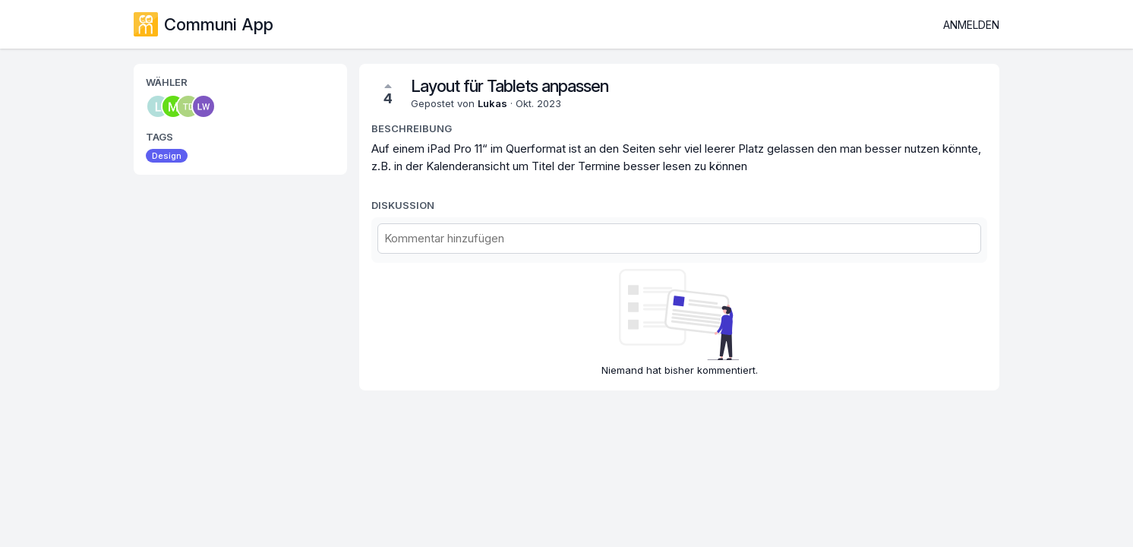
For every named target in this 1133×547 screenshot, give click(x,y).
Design (166, 155)
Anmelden (971, 24)
